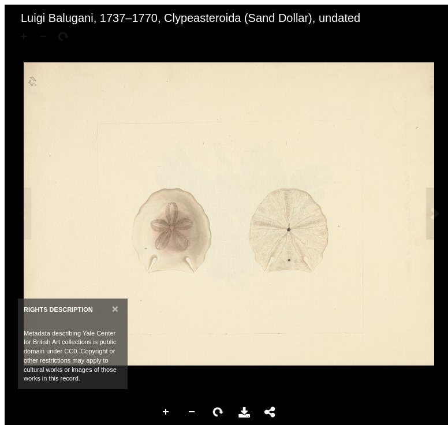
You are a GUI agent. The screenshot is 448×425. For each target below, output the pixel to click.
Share (270, 412)
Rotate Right (218, 412)
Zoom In (166, 412)
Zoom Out (192, 412)
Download (244, 412)
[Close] (115, 308)
